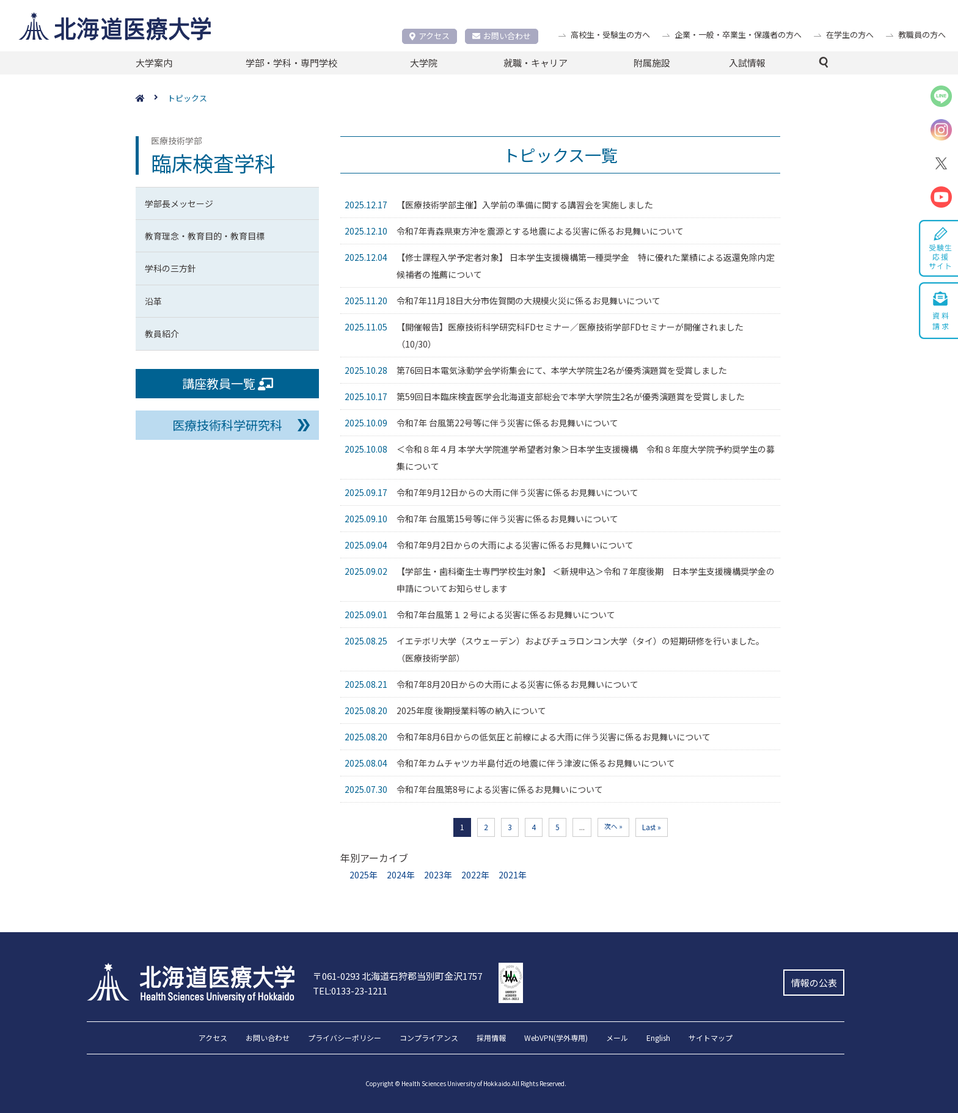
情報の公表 (814, 982)
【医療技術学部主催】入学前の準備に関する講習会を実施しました (525, 205)
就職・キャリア (535, 62)
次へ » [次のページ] (613, 826)
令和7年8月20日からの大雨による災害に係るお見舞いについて (517, 684)
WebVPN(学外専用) (556, 1038)
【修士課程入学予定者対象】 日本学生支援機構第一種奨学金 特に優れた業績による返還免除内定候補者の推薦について (586, 265)
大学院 (423, 62)
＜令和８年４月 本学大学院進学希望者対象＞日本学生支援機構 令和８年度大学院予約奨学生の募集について (586, 457)
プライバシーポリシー (344, 1038)
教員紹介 (162, 333)
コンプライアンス (429, 1038)
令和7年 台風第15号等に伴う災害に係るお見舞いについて (507, 519)
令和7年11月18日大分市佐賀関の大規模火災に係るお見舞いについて (528, 300)
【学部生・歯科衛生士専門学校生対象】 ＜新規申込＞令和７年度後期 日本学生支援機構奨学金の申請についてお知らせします (586, 579)
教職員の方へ (922, 34)
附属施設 (652, 62)
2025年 (363, 875)
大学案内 (154, 62)
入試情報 (747, 62)
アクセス (429, 36)
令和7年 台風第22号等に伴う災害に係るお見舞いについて (507, 423)
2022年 (475, 875)
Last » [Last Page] (651, 827)
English (658, 1038)
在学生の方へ (850, 34)
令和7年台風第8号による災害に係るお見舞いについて (500, 789)
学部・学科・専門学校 (291, 62)
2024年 (401, 875)
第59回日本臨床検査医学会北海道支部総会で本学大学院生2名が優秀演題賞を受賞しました (571, 396)
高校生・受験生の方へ (610, 34)
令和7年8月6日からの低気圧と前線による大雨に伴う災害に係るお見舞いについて (554, 737)
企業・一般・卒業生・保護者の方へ (738, 34)
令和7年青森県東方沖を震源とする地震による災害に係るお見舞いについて (540, 231)
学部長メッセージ (179, 203)
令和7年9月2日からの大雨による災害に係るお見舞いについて (515, 545)
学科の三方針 (170, 268)
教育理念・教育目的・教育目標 (205, 236)
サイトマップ (711, 1038)
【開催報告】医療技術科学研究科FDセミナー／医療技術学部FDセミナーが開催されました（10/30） (570, 335)
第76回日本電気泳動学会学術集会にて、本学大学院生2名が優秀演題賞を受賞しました (562, 370)
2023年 (438, 875)
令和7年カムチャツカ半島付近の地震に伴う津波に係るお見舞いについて (536, 763)
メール (617, 1038)
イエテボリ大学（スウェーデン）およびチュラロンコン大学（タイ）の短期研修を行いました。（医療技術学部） (580, 649)
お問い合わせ (501, 36)
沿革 (153, 301)
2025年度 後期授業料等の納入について (471, 710)
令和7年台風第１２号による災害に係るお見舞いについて (506, 614)
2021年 (513, 875)
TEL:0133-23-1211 (350, 990)
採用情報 (491, 1038)
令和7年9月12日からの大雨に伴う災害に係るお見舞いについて (517, 492)
